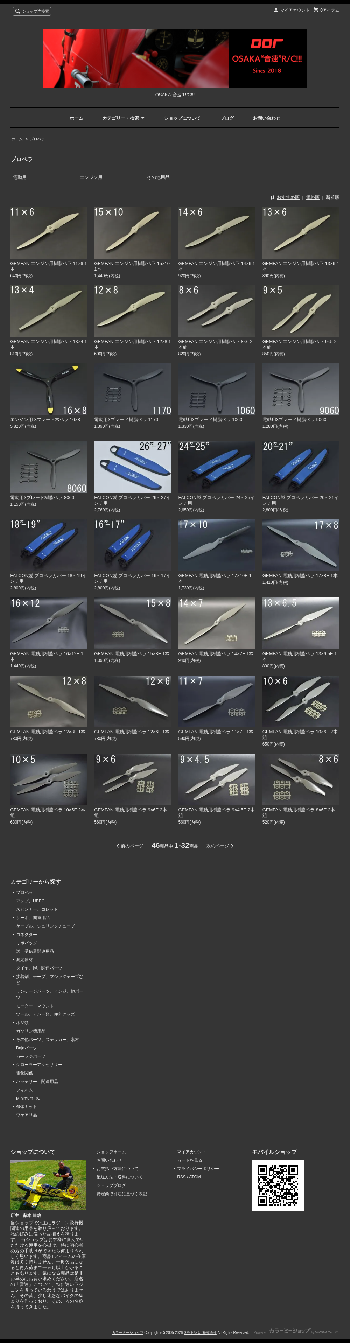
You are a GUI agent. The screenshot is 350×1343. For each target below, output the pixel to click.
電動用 (20, 177)
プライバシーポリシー (198, 1168)
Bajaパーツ (26, 1047)
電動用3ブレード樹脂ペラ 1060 (210, 419)
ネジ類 (22, 1022)
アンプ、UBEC (30, 900)
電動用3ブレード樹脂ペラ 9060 (294, 419)
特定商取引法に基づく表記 (122, 1193)
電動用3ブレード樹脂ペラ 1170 (126, 419)
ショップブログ (111, 1185)
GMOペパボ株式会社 (200, 1333)
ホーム (76, 118)
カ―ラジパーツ (31, 1056)
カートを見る (189, 1160)
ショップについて (182, 118)
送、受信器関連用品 (35, 951)
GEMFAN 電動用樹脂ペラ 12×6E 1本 (131, 731)
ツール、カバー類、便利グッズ (45, 1014)
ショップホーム (111, 1151)
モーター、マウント (35, 1005)
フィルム (24, 1089)
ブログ (227, 118)
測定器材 (24, 959)
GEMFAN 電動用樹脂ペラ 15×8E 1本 (131, 653)
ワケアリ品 (26, 1115)
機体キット (26, 1106)
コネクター (26, 934)
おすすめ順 (288, 197)
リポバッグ (26, 942)
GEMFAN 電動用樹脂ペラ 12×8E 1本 (47, 731)
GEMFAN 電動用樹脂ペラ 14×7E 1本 (216, 653)
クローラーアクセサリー (39, 1064)
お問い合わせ (266, 118)
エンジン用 (91, 177)
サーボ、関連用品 (33, 917)
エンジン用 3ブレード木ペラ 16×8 (45, 419)
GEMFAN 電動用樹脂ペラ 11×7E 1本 (216, 731)
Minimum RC (28, 1098)
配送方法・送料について (120, 1177)
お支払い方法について (118, 1168)
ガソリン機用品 (31, 1031)
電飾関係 (24, 1073)
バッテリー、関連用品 (37, 1081)
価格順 (313, 197)
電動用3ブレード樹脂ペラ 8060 (42, 497)
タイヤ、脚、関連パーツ (39, 968)
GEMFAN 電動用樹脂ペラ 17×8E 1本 (300, 575)
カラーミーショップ (128, 1333)
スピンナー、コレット (37, 909)
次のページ (217, 845)
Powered (297, 1333)
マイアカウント (295, 10)
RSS (181, 1177)
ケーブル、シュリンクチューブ (45, 926)
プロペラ (37, 139)
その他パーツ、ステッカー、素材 (47, 1039)
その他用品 (158, 177)
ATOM (195, 1177)
